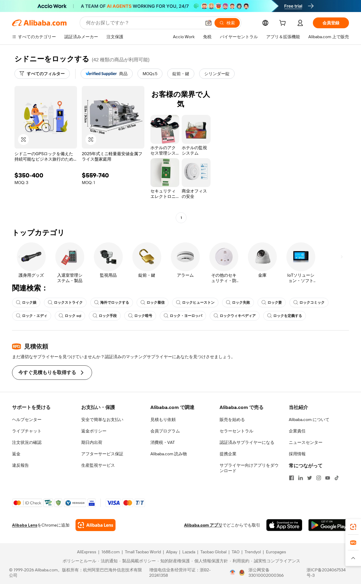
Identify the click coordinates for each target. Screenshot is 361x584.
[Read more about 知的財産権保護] (174, 561)
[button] (208, 22)
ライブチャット (27, 431)
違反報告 (20, 465)
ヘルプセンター (27, 419)
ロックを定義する (284, 315)
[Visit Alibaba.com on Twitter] (309, 478)
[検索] (227, 23)
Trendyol (253, 551)
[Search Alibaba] (143, 23)
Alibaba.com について (309, 419)
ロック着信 (152, 302)
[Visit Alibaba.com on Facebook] (291, 478)
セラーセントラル (236, 431)
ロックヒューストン (195, 302)
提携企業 (228, 453)
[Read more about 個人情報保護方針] (210, 561)
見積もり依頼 (163, 419)
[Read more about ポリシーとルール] (78, 561)
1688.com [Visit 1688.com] (110, 551)
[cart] (283, 23)
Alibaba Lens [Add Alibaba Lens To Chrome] (24, 525)
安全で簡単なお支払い (102, 419)
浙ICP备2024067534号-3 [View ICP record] (326, 572)
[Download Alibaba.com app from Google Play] (328, 525)
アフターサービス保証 (102, 453)
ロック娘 (26, 302)
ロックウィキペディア (235, 315)
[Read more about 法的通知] (108, 561)
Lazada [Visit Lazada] (188, 551)
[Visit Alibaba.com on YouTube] (327, 478)
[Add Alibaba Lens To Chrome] (96, 525)
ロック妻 (271, 302)
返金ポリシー (93, 431)
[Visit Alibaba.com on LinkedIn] (300, 478)
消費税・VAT (162, 442)
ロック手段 (105, 315)
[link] (353, 527)
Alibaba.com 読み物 (168, 453)
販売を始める (232, 419)
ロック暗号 (140, 315)
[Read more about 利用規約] (239, 561)
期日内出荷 (91, 442)
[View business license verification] (232, 573)
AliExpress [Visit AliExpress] (86, 551)
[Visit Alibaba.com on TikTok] (336, 478)
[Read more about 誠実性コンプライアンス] (275, 561)
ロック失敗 (238, 302)
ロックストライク (65, 302)
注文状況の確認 (27, 442)
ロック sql (70, 315)
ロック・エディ (31, 315)
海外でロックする (111, 302)
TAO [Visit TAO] (235, 551)
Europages (276, 551)
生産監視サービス (98, 465)
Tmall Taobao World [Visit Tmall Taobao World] (143, 551)
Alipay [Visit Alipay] (171, 551)
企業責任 (297, 431)
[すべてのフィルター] (42, 74)
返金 (16, 453)
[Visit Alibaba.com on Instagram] (318, 478)
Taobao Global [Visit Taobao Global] (213, 551)
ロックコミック (309, 302)
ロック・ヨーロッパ (183, 315)
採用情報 (297, 453)
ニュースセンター (305, 442)
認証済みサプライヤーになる (247, 442)
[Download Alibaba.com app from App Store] (284, 525)
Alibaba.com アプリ (203, 525)
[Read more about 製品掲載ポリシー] (137, 561)
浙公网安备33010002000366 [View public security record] (266, 572)
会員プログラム (165, 431)
